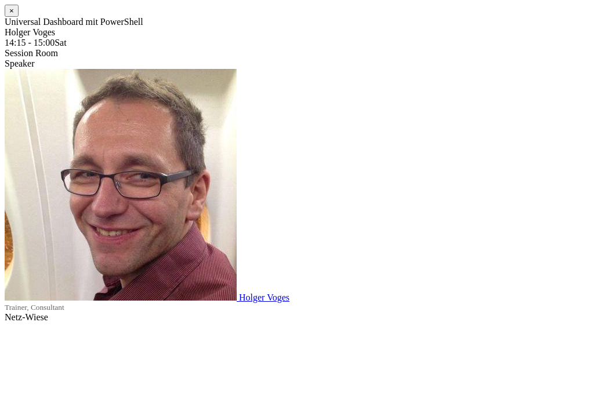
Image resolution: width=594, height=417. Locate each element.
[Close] (12, 11)
